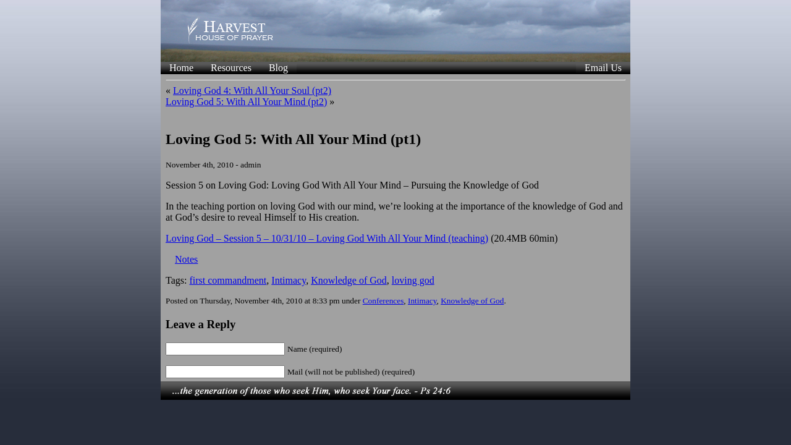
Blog (278, 67)
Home (181, 67)
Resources (231, 67)
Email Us (603, 67)
